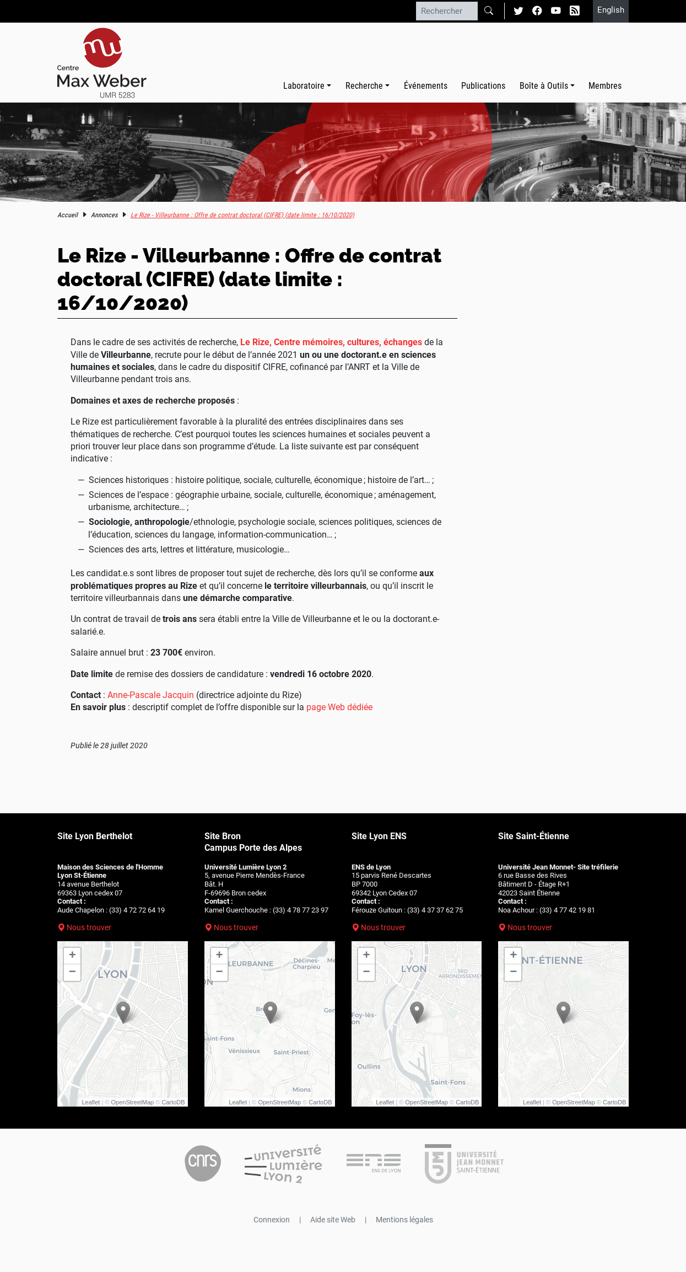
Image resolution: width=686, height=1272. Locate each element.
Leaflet (91, 1102)
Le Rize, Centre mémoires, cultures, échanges (331, 342)
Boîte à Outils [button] (544, 85)
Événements (425, 85)
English (610, 10)
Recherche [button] (364, 85)
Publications (483, 85)
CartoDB (173, 1102)
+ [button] (72, 956)
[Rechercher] (447, 11)
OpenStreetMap (132, 1102)
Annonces (104, 215)
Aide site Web (332, 1219)
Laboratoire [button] (304, 85)
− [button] (72, 972)
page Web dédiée (339, 707)
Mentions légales (404, 1219)
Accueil (67, 215)
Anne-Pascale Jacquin (150, 695)
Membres (605, 85)
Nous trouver (89, 927)
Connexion (271, 1219)
